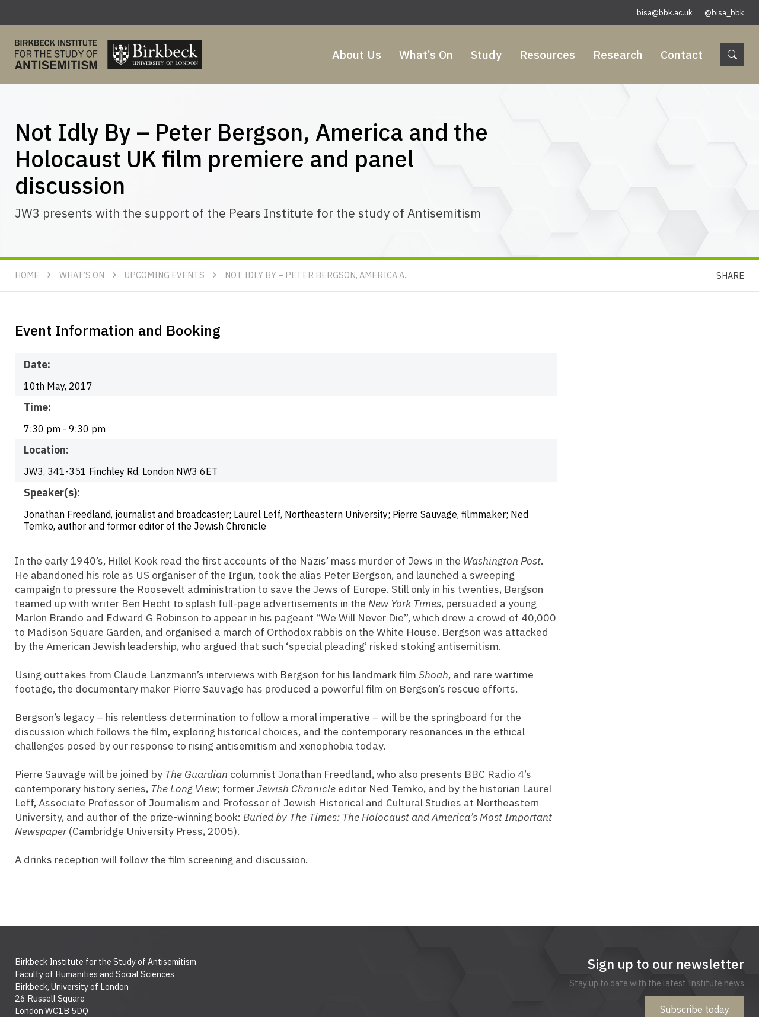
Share (730, 275)
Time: (37, 407)
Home (27, 274)
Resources (547, 54)
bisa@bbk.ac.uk (665, 13)
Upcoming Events (165, 274)
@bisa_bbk (724, 13)
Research (618, 54)
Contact (682, 54)
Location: (46, 450)
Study (486, 54)
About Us (356, 54)
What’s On (426, 54)
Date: (37, 364)
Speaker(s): (52, 492)
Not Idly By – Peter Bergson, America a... (317, 274)
